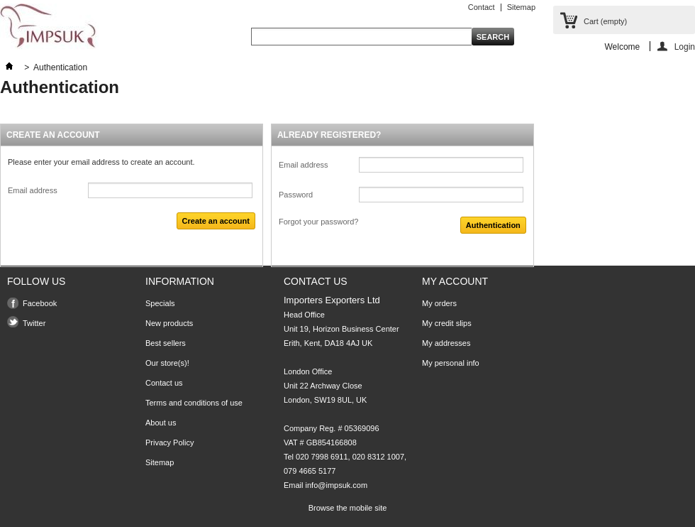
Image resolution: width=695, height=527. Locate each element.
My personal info (450, 363)
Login (684, 46)
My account (455, 281)
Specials (160, 303)
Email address (32, 190)
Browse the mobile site (347, 508)
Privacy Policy (169, 442)
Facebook (40, 303)
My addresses (446, 343)
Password (296, 194)
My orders (439, 303)
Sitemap (521, 7)
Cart (605, 21)
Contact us (164, 383)
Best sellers (165, 343)
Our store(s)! (167, 363)
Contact (481, 7)
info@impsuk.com (337, 485)
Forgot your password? (319, 221)
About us (160, 422)
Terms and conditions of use (194, 402)
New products (169, 323)
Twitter (34, 323)
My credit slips (447, 323)
